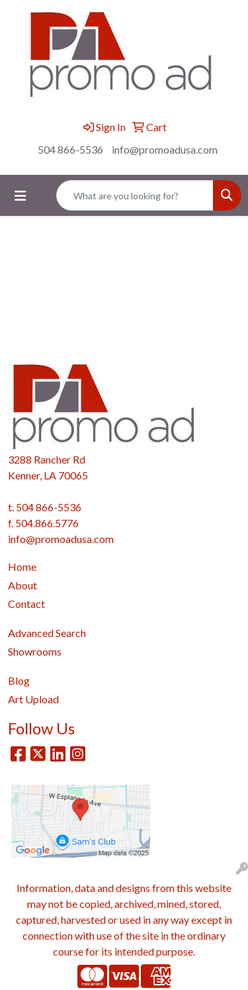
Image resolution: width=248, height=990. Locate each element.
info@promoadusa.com (165, 149)
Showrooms (35, 651)
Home (22, 566)
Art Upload (33, 699)
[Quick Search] (135, 195)
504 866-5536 (70, 149)
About (22, 585)
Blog (19, 680)
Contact (26, 603)
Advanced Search (47, 632)
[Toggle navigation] (20, 195)
